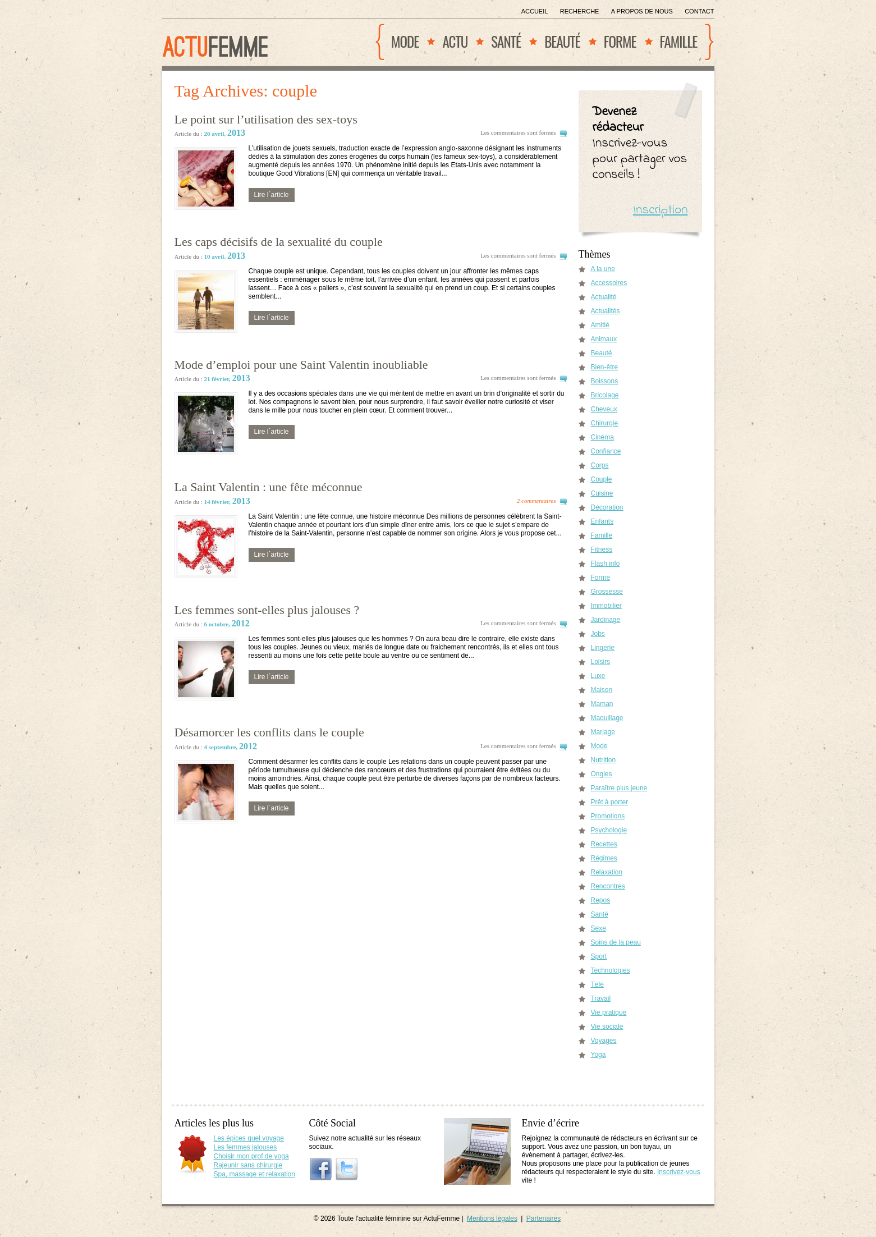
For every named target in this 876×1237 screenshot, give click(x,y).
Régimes (604, 858)
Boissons (604, 381)
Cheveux (604, 409)
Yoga (598, 1055)
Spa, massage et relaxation (254, 1174)
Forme (620, 41)
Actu (454, 41)
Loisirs (601, 662)
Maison (602, 690)
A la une (603, 269)
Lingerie (603, 648)
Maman (602, 704)
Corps (600, 465)
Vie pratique (609, 1012)
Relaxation (607, 872)
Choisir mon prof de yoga (251, 1156)
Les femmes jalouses (245, 1147)
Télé (597, 984)
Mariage (603, 732)
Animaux (604, 339)
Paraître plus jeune (619, 788)
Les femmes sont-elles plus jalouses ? (267, 610)
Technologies (610, 970)
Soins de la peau (616, 942)
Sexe (598, 928)
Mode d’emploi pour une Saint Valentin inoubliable (301, 365)
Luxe (598, 676)
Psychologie (609, 830)
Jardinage (606, 620)
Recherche (579, 11)
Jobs (598, 634)
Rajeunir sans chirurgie (248, 1165)
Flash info (605, 563)
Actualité (604, 297)
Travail (601, 998)
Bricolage (605, 395)
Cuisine (602, 493)
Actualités (605, 311)
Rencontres (608, 886)
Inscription (660, 210)
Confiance (606, 451)
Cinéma (602, 437)
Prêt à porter (610, 802)
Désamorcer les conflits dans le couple (269, 732)
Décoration (607, 507)
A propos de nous (642, 11)
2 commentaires (536, 500)
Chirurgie (604, 423)
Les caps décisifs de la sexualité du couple (279, 242)
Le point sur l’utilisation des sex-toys (266, 119)
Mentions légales (492, 1218)
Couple (601, 479)
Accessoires (609, 283)
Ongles (601, 774)
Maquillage (607, 718)
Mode (405, 41)
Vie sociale (607, 1026)
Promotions (608, 816)
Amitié (600, 325)
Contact (699, 11)
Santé (506, 41)
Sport (599, 956)
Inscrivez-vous (678, 1172)
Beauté (562, 41)
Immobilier (606, 606)
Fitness (602, 549)
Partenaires (543, 1218)
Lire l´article (271, 195)
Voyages (604, 1040)
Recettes (604, 844)
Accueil (534, 11)
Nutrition (603, 760)
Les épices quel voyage (249, 1138)
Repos (601, 900)
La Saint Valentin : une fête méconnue (269, 487)
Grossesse (607, 591)
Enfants (602, 521)
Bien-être (604, 367)
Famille (679, 41)
